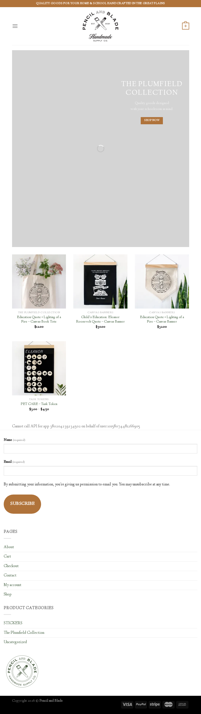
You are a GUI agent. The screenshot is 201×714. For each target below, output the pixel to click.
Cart (7, 556)
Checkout (11, 566)
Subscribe (22, 504)
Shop (8, 594)
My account (12, 585)
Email (14, 462)
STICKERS (13, 623)
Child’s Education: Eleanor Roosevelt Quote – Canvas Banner (100, 319)
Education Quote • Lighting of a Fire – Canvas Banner (162, 319)
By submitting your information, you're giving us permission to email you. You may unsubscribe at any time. (87, 484)
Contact (10, 575)
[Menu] (15, 26)
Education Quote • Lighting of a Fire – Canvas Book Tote (39, 319)
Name (14, 440)
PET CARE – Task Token (39, 404)
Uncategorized (15, 642)
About (9, 547)
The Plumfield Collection (24, 633)
